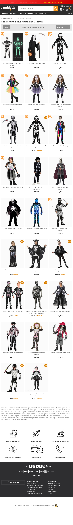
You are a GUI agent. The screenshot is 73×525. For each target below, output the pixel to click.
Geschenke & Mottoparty (35, 13)
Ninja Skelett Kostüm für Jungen (13, 394)
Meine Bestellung (31, 483)
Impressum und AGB (54, 485)
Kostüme (12, 13)
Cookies (50, 489)
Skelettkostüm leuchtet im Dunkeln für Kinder (13, 64)
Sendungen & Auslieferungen (35, 485)
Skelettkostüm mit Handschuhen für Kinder (36, 147)
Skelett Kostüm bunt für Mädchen (12, 104)
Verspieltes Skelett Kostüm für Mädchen (36, 395)
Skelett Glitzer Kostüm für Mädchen (13, 311)
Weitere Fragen (31, 491)
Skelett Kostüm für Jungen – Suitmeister (36, 188)
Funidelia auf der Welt (54, 483)
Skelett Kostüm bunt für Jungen (60, 146)
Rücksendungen (31, 489)
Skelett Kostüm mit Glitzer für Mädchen (36, 353)
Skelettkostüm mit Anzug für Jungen (13, 352)
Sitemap (50, 493)
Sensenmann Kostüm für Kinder (36, 63)
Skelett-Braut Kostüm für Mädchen (13, 187)
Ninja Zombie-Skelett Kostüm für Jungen (60, 229)
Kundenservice (13, 482)
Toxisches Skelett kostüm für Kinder (36, 228)
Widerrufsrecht (52, 491)
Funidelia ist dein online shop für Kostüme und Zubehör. (8, 8)
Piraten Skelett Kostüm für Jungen (60, 352)
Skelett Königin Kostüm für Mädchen (60, 311)
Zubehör (21, 13)
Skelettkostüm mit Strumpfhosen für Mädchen (60, 105)
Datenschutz (51, 487)
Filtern (6, 27)
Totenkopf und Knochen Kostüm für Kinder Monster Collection (36, 312)
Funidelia (4, 18)
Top (69, 13)
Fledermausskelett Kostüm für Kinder (36, 271)
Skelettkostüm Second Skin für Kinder (12, 147)
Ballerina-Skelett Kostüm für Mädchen (60, 271)
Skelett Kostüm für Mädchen (36, 104)
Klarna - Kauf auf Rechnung (34, 493)
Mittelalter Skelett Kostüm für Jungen (60, 188)
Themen (4, 13)
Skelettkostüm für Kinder (60, 63)
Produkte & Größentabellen (34, 487)
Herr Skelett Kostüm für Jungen (13, 228)
